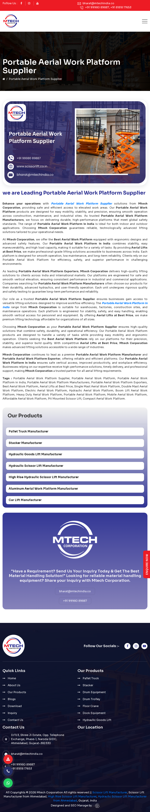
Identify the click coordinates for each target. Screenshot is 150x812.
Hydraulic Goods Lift (97, 720)
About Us (14, 685)
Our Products (17, 692)
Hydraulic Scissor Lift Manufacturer (36, 466)
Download (15, 706)
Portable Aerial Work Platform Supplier (81, 203)
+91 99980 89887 (97, 7)
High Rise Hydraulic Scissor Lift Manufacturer (44, 477)
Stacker (88, 685)
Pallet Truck (91, 678)
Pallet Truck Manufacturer (28, 431)
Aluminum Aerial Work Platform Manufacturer (43, 488)
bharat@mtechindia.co (98, 3)
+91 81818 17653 (120, 7)
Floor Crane (91, 706)
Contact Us (15, 720)
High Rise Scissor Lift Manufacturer (72, 796)
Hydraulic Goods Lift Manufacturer (35, 454)
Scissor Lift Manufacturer (109, 792)
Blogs (12, 699)
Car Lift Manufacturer (25, 500)
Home (12, 678)
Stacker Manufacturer (25, 443)
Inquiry (12, 713)
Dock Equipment (94, 713)
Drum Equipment (94, 692)
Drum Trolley (91, 699)
